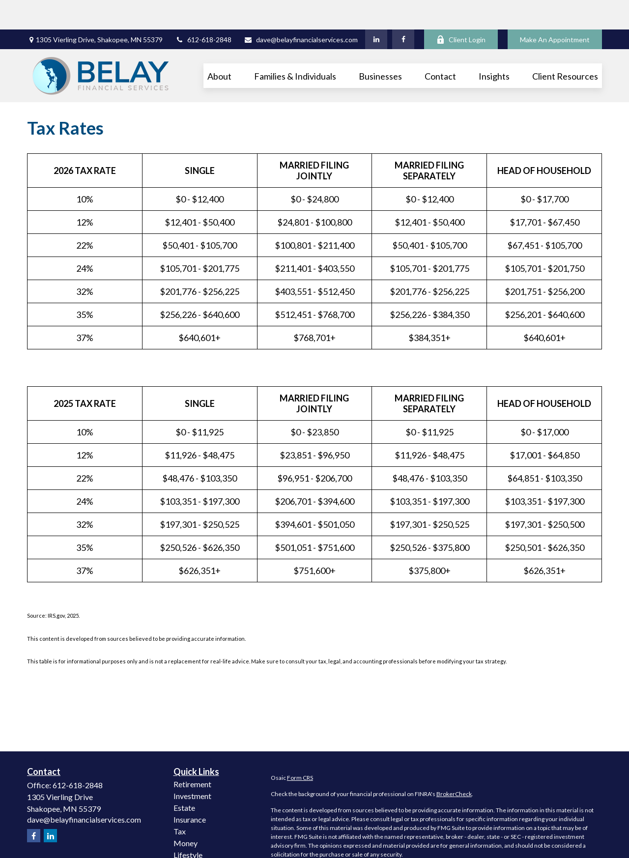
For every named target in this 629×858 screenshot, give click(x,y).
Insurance (189, 790)
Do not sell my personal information (502, 850)
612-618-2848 (203, 10)
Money (185, 813)
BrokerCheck (454, 764)
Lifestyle (187, 825)
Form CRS (300, 748)
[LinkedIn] (376, 10)
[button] (219, 46)
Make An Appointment (555, 10)
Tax (179, 801)
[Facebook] (403, 10)
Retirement (192, 754)
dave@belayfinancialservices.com (301, 10)
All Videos (190, 849)
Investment (192, 766)
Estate (184, 778)
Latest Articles (198, 837)
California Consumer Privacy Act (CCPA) (535, 841)
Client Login (461, 10)
